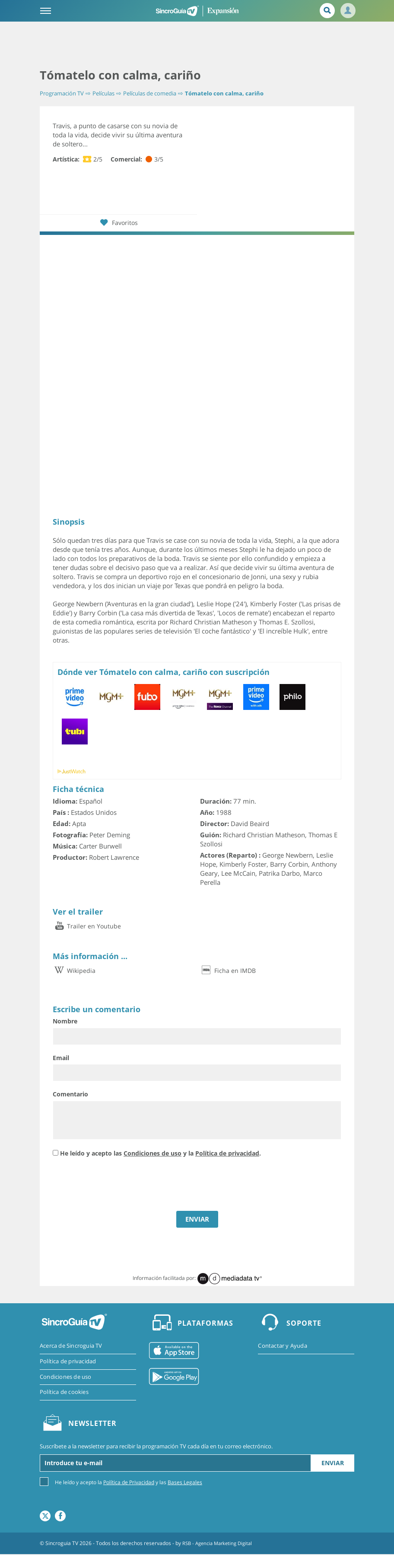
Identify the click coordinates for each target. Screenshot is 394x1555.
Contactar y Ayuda (282, 1346)
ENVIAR (197, 1219)
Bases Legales (185, 1483)
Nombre (65, 1021)
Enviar (332, 1464)
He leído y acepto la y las (128, 1482)
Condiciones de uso (152, 1153)
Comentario (70, 1094)
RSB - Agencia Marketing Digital (220, 1544)
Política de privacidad (227, 1153)
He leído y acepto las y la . (160, 1153)
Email (61, 1057)
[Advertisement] (197, 45)
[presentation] (118, 1185)
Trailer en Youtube (87, 926)
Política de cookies (64, 1393)
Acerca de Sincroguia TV (71, 1346)
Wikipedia (74, 970)
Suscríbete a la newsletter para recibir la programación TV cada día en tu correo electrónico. (156, 1447)
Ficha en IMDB (228, 970)
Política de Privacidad (128, 1483)
